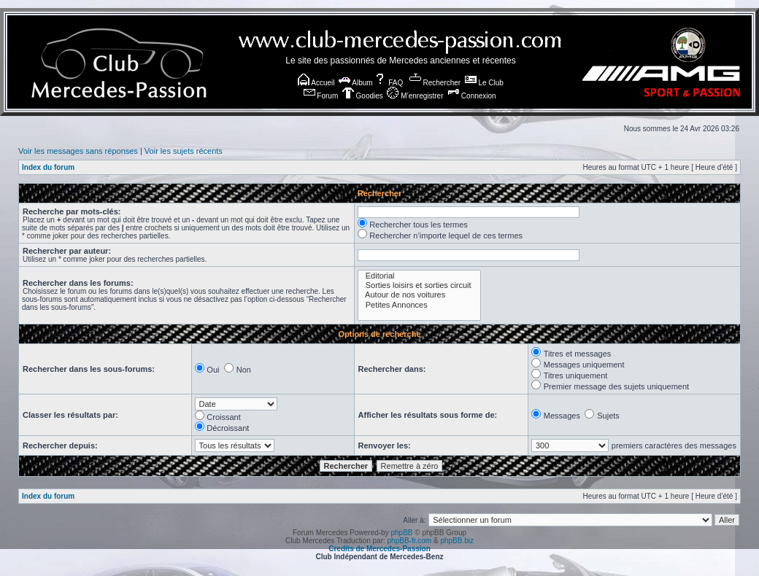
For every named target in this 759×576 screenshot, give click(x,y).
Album (356, 83)
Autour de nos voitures (419, 295)
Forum (321, 96)
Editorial (419, 276)
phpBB (401, 533)
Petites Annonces (419, 305)
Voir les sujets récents (184, 151)
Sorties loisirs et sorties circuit (419, 285)
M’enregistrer (415, 96)
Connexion (471, 96)
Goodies (362, 96)
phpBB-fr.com (410, 541)
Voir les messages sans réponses (78, 151)
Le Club (484, 83)
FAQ (388, 83)
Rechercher (435, 83)
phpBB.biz (457, 541)
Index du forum (48, 167)
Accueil (316, 83)
